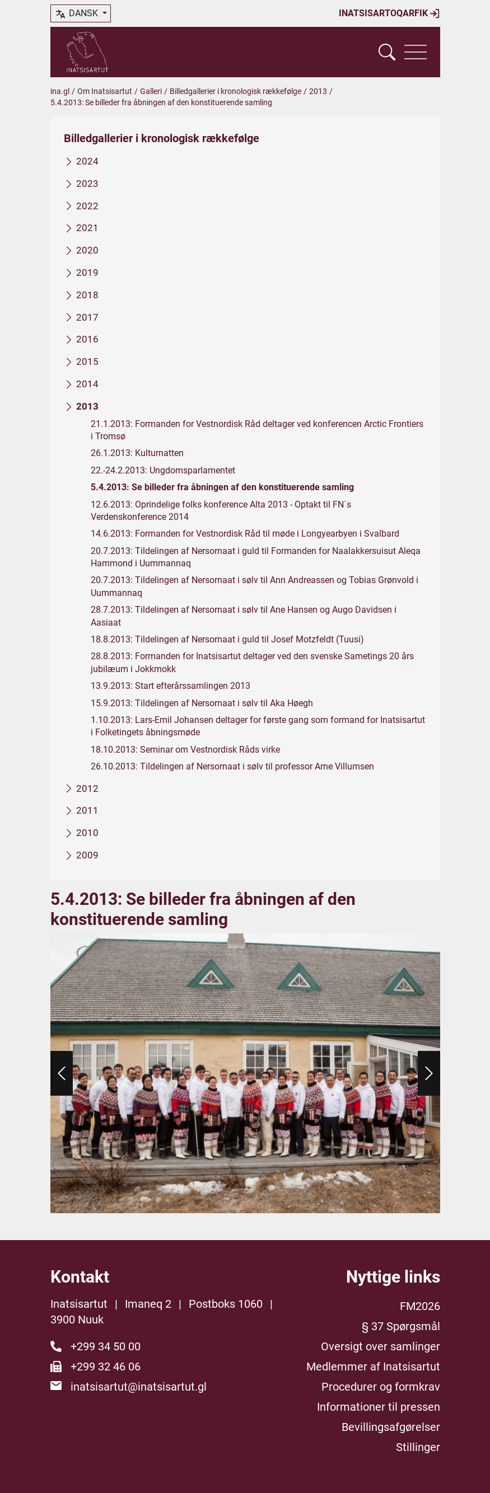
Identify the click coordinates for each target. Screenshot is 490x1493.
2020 (87, 250)
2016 (87, 339)
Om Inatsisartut (104, 91)
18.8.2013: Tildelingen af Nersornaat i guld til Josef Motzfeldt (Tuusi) (227, 639)
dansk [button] (77, 14)
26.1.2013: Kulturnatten (137, 453)
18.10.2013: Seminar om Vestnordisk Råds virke (185, 749)
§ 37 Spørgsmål (401, 1326)
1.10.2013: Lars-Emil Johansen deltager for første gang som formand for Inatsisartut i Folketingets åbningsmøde (258, 726)
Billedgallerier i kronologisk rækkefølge (235, 91)
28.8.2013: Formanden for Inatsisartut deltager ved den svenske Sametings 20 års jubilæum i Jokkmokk (252, 662)
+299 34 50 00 (106, 1346)
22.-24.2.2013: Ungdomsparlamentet (163, 470)
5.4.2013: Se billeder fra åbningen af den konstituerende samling (222, 487)
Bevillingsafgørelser (391, 1427)
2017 (87, 317)
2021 (87, 228)
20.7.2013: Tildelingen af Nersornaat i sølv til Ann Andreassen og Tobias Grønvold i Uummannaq (254, 586)
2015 (87, 361)
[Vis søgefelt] (387, 52)
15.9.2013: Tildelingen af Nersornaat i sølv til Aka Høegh (202, 703)
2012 (87, 788)
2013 (318, 91)
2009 (87, 855)
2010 (87, 832)
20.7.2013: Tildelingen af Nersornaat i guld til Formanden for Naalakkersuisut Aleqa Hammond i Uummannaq (256, 557)
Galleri (151, 91)
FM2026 (420, 1306)
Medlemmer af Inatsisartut (373, 1366)
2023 (87, 183)
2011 (87, 810)
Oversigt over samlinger (380, 1346)
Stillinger (418, 1447)
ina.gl (59, 91)
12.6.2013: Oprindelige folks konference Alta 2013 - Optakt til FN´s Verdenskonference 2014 (221, 510)
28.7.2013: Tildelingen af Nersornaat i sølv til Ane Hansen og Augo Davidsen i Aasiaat (243, 615)
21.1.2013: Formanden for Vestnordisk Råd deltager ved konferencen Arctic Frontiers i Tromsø (257, 430)
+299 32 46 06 (106, 1366)
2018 (87, 295)
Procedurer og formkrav (380, 1386)
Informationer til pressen (378, 1407)
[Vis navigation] (415, 52)
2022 (87, 206)
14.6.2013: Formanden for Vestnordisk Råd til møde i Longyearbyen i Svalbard (245, 533)
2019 (87, 272)
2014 (87, 383)
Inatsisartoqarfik (389, 13)
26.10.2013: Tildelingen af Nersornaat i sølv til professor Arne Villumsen (232, 766)
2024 (87, 161)
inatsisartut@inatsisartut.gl (139, 1386)
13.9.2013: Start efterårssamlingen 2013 (170, 685)
